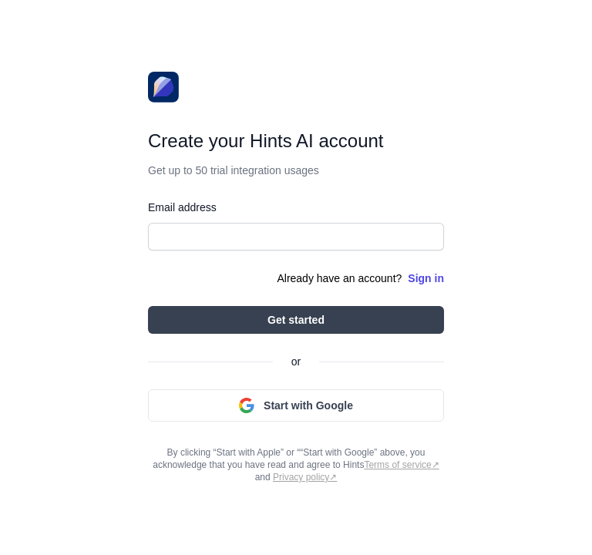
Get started (296, 320)
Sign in (426, 278)
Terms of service (397, 464)
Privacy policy (301, 477)
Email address (182, 207)
